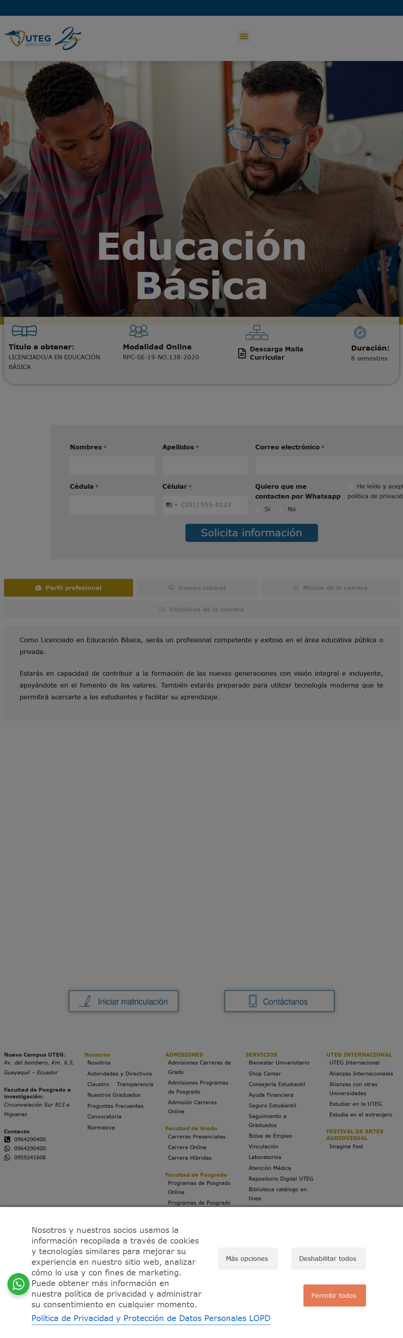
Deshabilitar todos (325, 1258)
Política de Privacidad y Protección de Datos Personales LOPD (150, 1318)
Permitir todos (331, 1298)
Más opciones (242, 1258)
